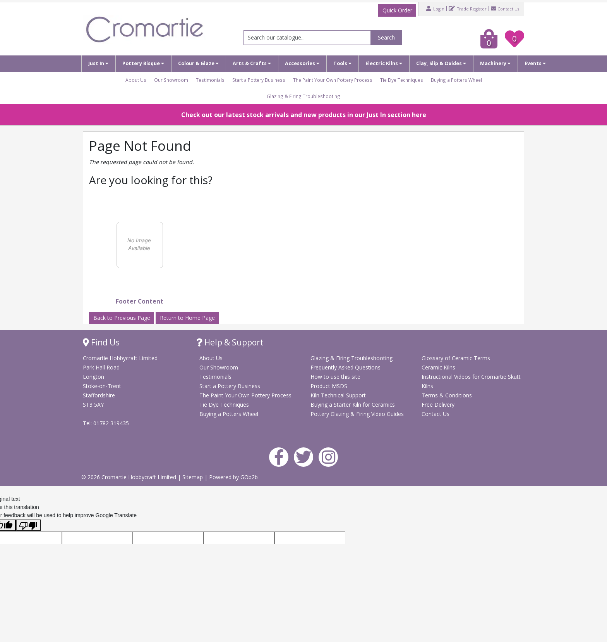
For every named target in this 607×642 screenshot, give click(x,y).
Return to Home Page (187, 317)
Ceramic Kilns (438, 367)
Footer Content (139, 301)
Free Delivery (438, 404)
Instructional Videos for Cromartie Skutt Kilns (471, 381)
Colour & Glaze (198, 63)
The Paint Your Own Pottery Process (332, 80)
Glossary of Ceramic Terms (456, 358)
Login (435, 8)
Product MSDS (328, 386)
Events (535, 63)
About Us (135, 80)
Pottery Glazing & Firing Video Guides (357, 414)
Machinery (495, 63)
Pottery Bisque (143, 63)
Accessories (302, 63)
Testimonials (210, 80)
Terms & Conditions (447, 395)
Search (386, 37)
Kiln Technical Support (338, 395)
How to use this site (335, 376)
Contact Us (505, 8)
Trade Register (468, 8)
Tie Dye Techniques (401, 80)
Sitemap (193, 477)
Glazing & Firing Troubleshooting (303, 96)
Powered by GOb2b (233, 477)
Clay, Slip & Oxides (441, 63)
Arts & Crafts (252, 63)
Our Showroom (171, 80)
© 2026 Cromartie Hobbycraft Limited (129, 477)
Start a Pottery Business (258, 80)
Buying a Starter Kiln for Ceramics (352, 404)
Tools (342, 63)
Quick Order (397, 10)
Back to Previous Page (121, 317)
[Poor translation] (28, 525)
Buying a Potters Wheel (456, 80)
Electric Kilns (383, 63)
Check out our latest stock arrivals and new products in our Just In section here (303, 114)
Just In (98, 63)
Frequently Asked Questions (345, 367)
